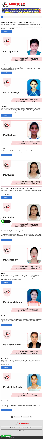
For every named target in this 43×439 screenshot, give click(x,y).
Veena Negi (4, 106)
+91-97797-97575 (22, 430)
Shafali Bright (4, 358)
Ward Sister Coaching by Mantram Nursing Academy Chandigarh (17, 22)
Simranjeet (3, 273)
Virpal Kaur (4, 65)
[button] (6, 436)
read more (6, 31)
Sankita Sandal (4, 400)
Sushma (3, 148)
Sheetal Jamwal (5, 316)
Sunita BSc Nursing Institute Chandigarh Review (13, 231)
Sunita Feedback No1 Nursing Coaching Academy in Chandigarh (17, 188)
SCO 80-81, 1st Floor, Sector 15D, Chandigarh (22, 427)
